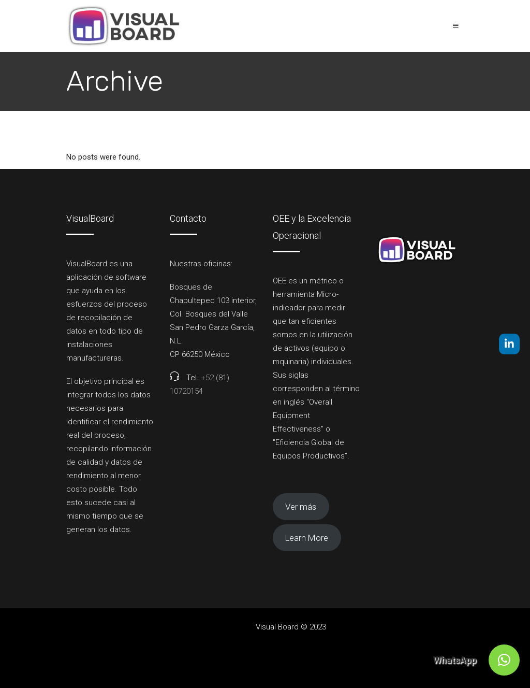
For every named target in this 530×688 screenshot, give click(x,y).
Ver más (300, 506)
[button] (504, 660)
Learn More (306, 538)
